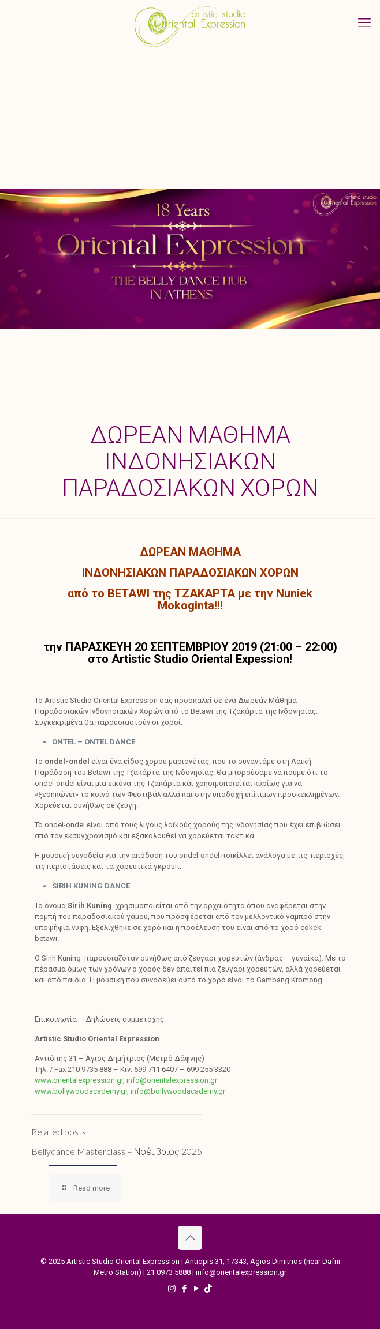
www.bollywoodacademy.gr (81, 1091)
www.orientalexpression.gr (79, 1080)
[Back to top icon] (190, 1238)
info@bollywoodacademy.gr (178, 1091)
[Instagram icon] (171, 1288)
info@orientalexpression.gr (171, 1080)
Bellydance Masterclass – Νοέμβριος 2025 (116, 1151)
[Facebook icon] (184, 1288)
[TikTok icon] (208, 1288)
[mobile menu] (364, 23)
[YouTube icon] (196, 1288)
